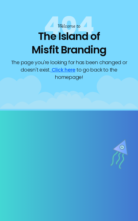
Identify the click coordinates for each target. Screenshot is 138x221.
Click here (62, 69)
